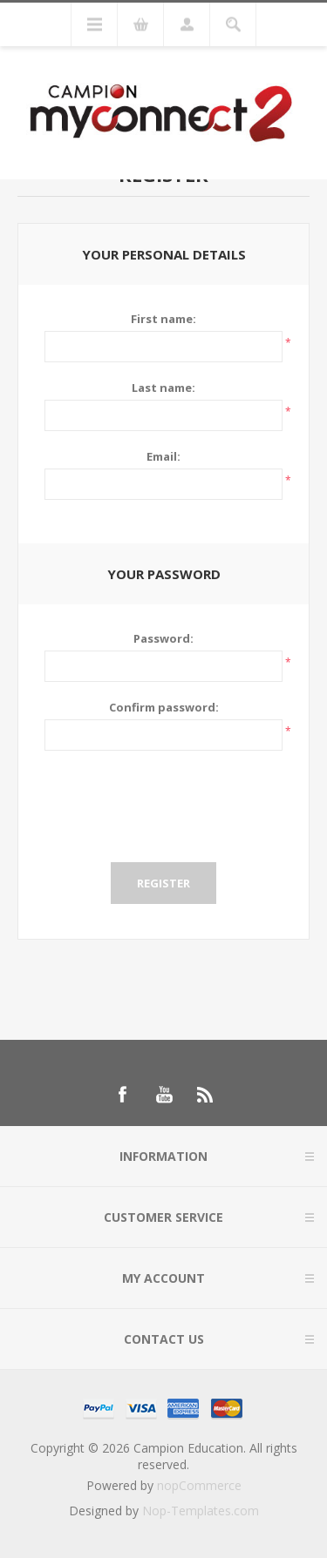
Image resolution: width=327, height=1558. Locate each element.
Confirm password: (164, 707)
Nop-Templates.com (200, 1510)
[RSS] (206, 1095)
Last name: (163, 387)
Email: (163, 456)
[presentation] (163, 806)
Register (163, 883)
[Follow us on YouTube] (164, 1095)
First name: (163, 319)
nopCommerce (199, 1485)
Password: (163, 638)
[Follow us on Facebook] (122, 1095)
